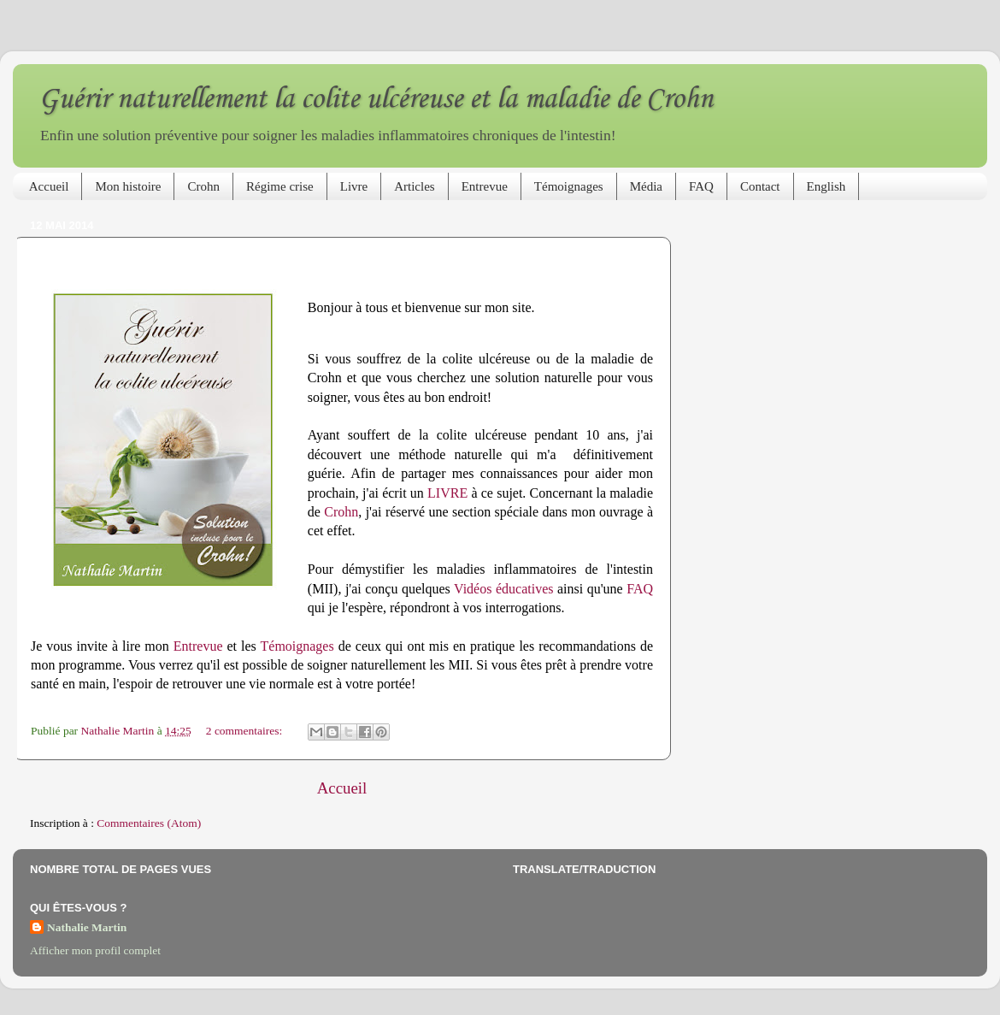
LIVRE (447, 493)
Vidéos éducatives (503, 588)
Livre (354, 186)
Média (646, 186)
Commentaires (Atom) (149, 823)
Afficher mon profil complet (95, 950)
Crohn (203, 186)
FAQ (701, 186)
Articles (414, 186)
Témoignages (568, 186)
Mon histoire (128, 186)
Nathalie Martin (86, 927)
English (826, 186)
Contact (760, 186)
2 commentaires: (245, 730)
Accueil (49, 186)
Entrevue (485, 186)
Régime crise (280, 186)
